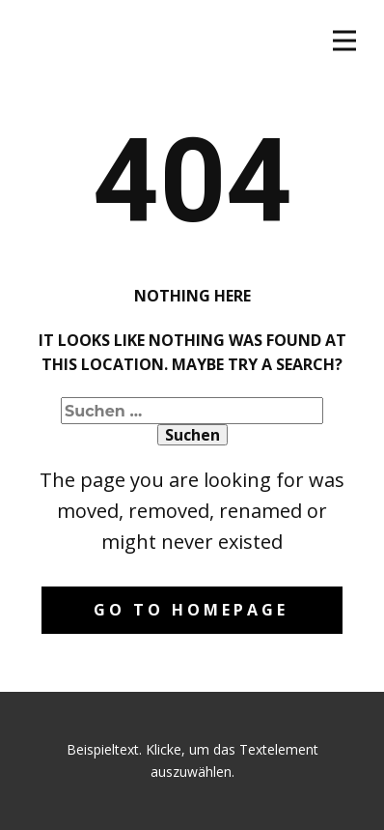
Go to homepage (191, 609)
